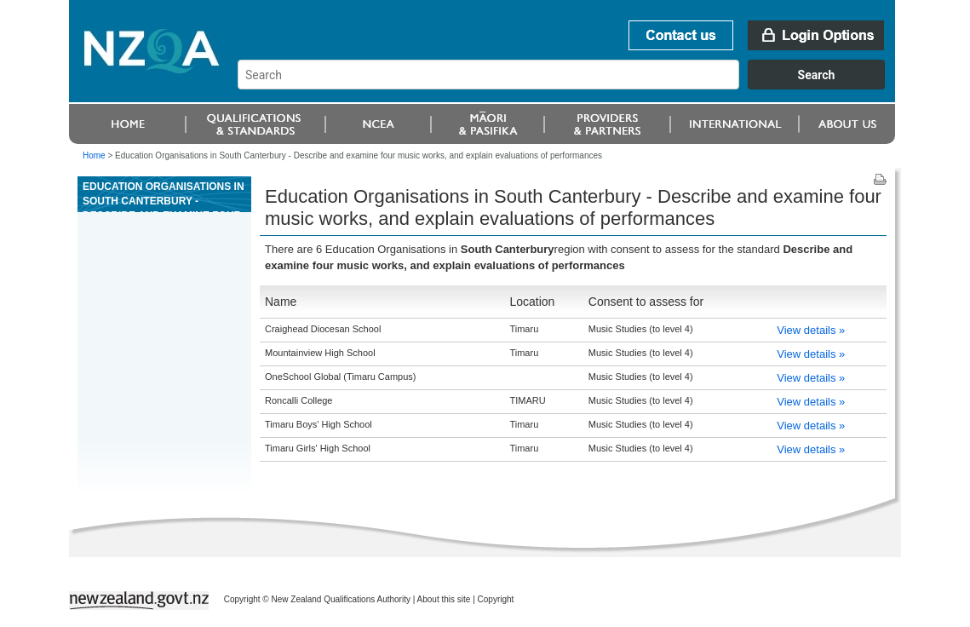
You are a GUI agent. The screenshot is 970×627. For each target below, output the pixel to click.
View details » (811, 330)
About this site (444, 599)
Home (94, 155)
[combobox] (569, 85)
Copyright (496, 599)
